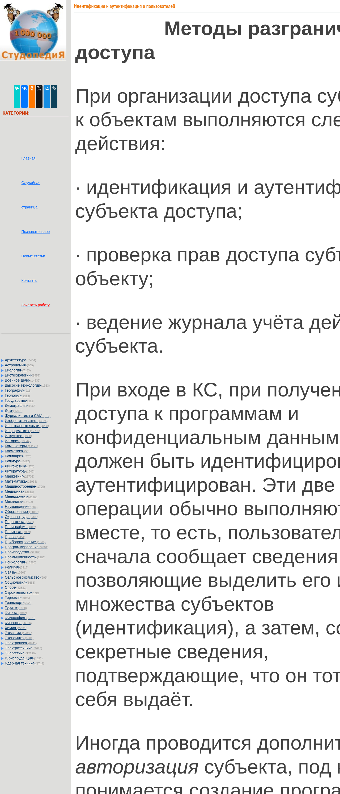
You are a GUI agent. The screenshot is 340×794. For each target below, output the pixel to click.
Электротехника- (23, 648)
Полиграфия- (20, 527)
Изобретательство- (26, 421)
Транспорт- (18, 602)
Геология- (17, 395)
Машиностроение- (25, 486)
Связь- (15, 572)
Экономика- (19, 638)
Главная (29, 158)
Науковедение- (21, 506)
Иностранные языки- (27, 426)
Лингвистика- (19, 466)
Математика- (21, 481)
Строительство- (22, 592)
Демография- (20, 405)
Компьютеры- (21, 446)
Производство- (22, 552)
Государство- (19, 400)
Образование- (22, 511)
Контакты (29, 280)
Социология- (20, 582)
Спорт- (16, 587)
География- (18, 390)
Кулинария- (18, 456)
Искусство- (18, 436)
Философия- (20, 618)
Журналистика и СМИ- (27, 415)
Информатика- (22, 431)
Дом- (14, 410)
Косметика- (17, 451)
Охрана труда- (21, 517)
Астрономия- (19, 365)
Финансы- (18, 623)
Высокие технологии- (27, 385)
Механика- (19, 501)
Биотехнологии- (22, 375)
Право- (15, 537)
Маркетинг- (19, 476)
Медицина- (19, 491)
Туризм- (16, 607)
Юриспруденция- (23, 658)
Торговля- (17, 597)
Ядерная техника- (24, 663)
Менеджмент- (22, 496)
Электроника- (21, 643)
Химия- (16, 628)
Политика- (18, 532)
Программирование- (26, 547)
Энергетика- (20, 653)
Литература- (20, 471)
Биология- (18, 370)
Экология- (18, 633)
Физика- (16, 613)
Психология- (20, 562)
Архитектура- (20, 360)
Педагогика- (19, 522)
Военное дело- (22, 380)
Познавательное (36, 231)
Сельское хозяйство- (26, 577)
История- (18, 441)
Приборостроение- (25, 542)
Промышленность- (25, 557)
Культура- (17, 461)
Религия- (16, 567)
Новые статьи (33, 256)
